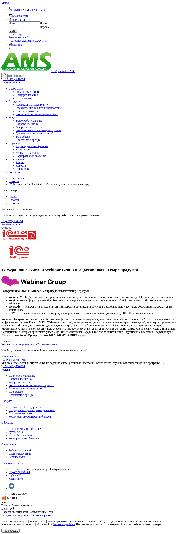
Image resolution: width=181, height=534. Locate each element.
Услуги (5, 369)
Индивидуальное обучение (25, 428)
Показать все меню (12, 462)
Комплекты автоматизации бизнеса (30, 416)
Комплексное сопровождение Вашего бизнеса (29, 344)
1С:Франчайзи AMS (13, 359)
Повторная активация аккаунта (27, 40)
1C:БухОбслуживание (22, 375)
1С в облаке (16, 391)
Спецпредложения (20, 453)
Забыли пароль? (18, 37)
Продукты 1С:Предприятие (25, 406)
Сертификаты (17, 456)
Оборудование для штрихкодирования (32, 410)
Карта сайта (16, 478)
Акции (13, 196)
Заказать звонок (10, 82)
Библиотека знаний (20, 450)
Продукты (7, 400)
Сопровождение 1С (20, 378)
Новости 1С (16, 203)
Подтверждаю (10, 530)
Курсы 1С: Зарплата (21, 435)
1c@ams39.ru (16, 475)
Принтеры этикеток (20, 413)
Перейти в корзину (39, 515)
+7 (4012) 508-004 (19, 472)
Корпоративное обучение (24, 438)
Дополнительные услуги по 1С (27, 388)
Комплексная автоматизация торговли (31, 385)
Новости (14, 199)
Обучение (7, 422)
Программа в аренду (21, 394)
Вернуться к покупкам (14, 515)
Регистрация (16, 34)
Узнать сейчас (9, 356)
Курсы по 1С (16, 431)
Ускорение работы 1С (21, 382)
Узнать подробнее (64, 524)
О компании (8, 444)
